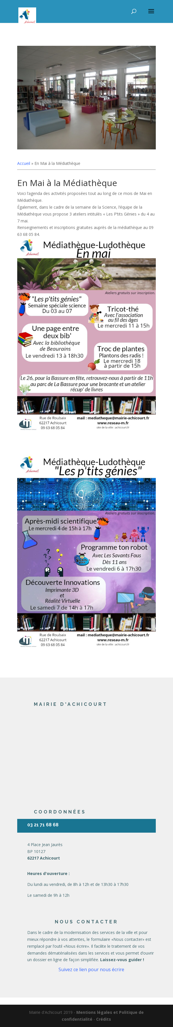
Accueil (23, 163)
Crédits (103, 1019)
